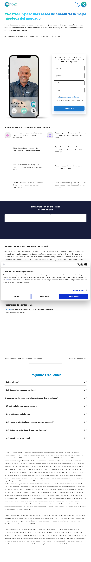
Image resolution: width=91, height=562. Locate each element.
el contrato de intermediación (71, 97)
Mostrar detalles (78, 290)
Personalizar (45, 296)
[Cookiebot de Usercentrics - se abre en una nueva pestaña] (79, 264)
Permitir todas (74, 296)
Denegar (17, 296)
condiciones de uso (68, 96)
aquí (7, 280)
